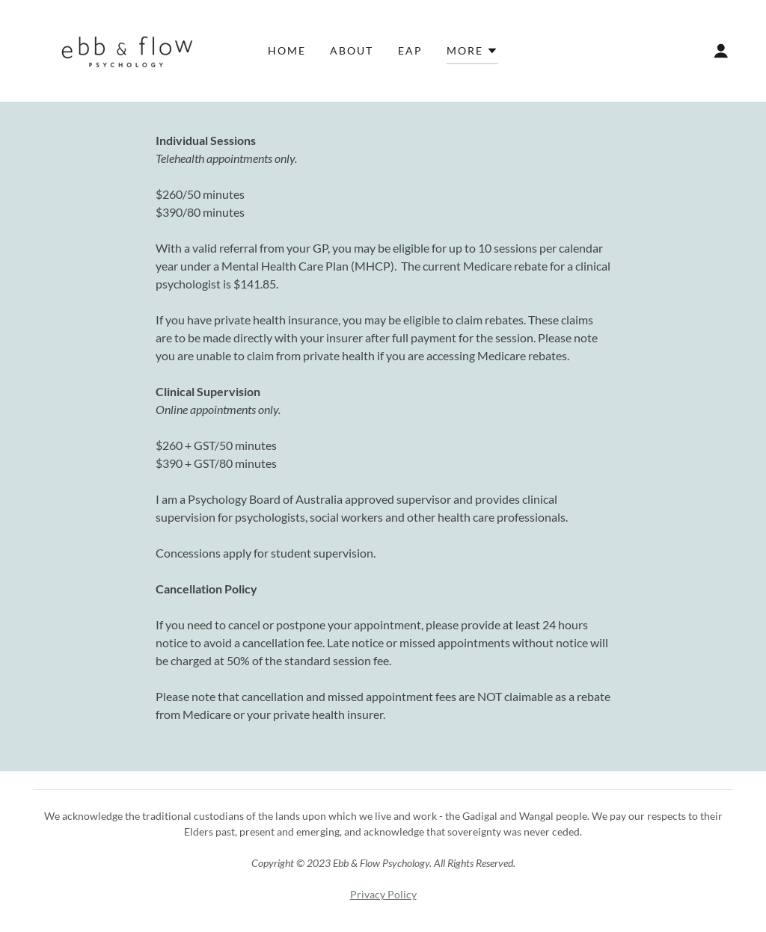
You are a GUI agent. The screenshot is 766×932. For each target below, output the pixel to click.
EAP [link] (410, 50)
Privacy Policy (383, 894)
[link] (121, 49)
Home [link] (287, 50)
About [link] (351, 50)
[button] (472, 53)
